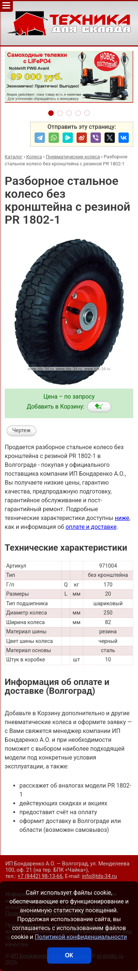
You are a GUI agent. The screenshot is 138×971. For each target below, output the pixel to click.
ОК (69, 955)
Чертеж (21, 430)
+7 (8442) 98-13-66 (40, 876)
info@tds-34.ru (99, 876)
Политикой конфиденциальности (81, 936)
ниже (122, 517)
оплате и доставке (91, 526)
